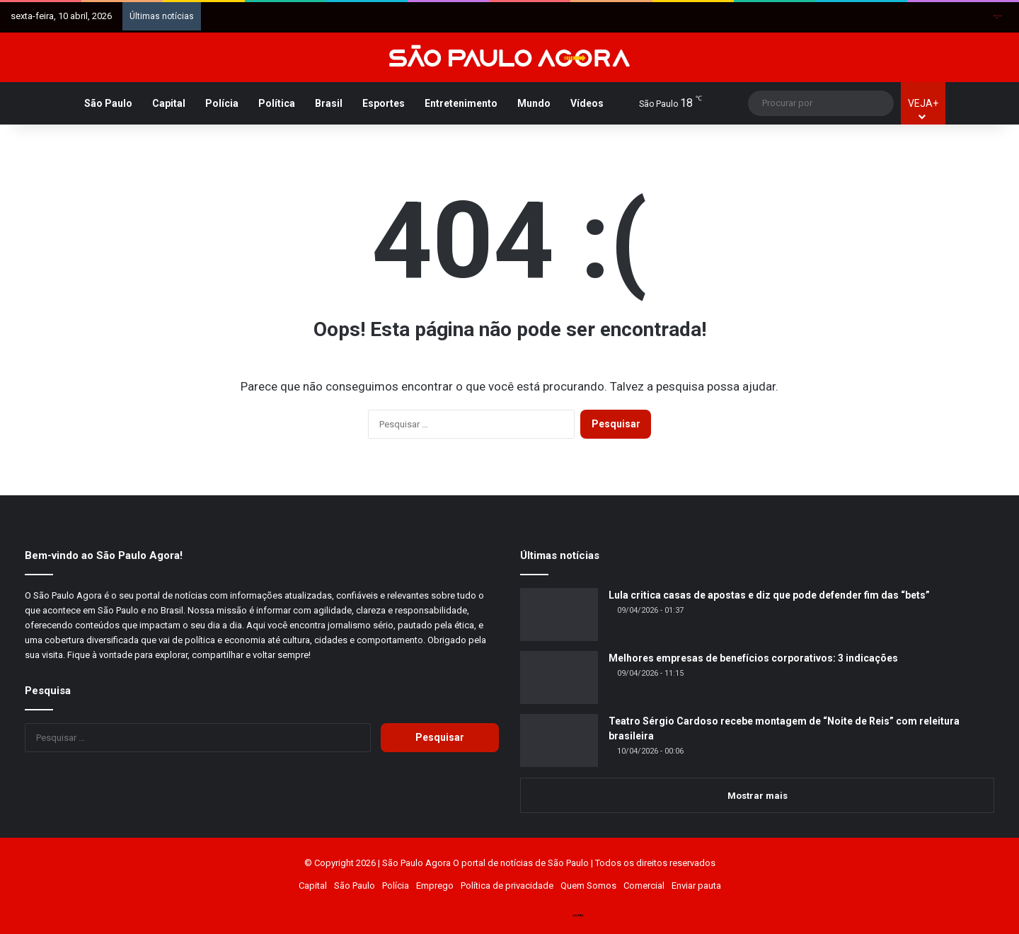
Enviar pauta (696, 885)
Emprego (435, 885)
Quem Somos (588, 885)
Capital (168, 103)
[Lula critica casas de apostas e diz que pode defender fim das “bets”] (559, 614)
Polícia (221, 103)
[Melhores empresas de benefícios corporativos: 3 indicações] (559, 677)
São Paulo (108, 103)
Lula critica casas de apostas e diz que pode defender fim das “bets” (769, 595)
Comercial (643, 885)
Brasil (328, 103)
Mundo (534, 103)
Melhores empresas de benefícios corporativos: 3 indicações (753, 658)
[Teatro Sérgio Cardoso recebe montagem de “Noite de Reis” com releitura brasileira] (559, 740)
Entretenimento (461, 103)
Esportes (383, 103)
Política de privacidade (507, 885)
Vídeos (587, 103)
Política (276, 103)
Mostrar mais (757, 795)
